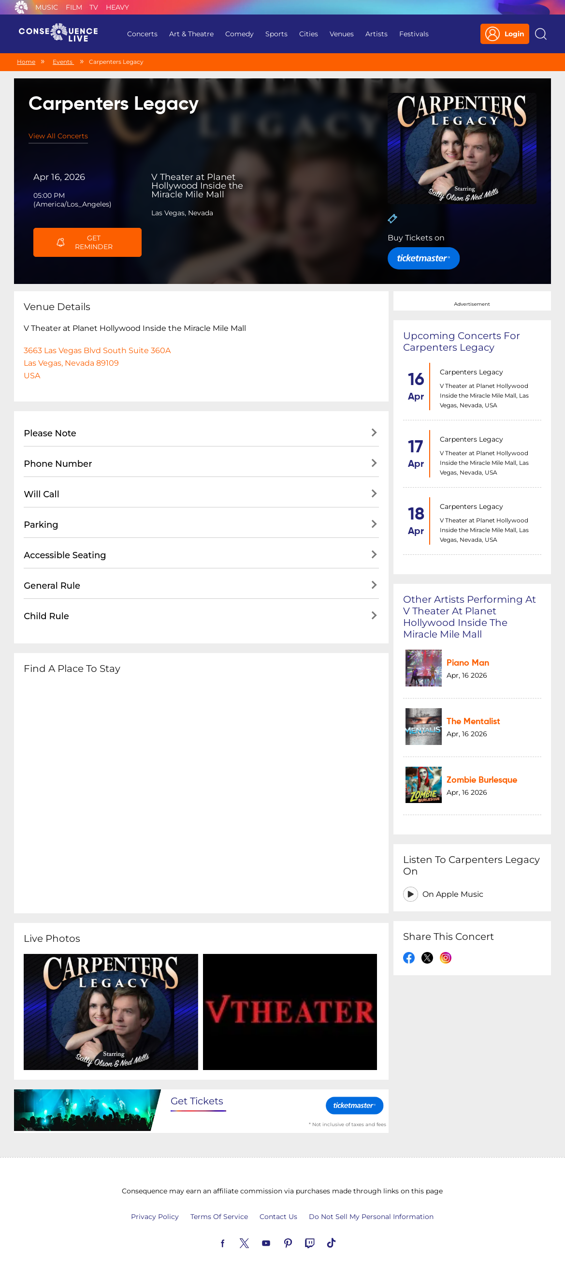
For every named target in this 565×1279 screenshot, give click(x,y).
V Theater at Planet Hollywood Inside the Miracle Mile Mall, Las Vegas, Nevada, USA (484, 395)
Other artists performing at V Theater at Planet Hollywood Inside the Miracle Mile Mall (469, 617)
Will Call (41, 494)
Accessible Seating (65, 555)
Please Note (50, 433)
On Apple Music (452, 894)
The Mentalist (473, 721)
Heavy (117, 7)
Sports (276, 34)
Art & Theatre (191, 34)
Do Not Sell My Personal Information (371, 1216)
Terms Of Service (219, 1216)
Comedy (239, 34)
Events (63, 61)
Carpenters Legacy (471, 372)
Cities (308, 34)
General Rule (52, 585)
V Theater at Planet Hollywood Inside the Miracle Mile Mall (197, 186)
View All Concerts (58, 136)
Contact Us (278, 1216)
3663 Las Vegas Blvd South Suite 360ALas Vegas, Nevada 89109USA (97, 363)
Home (26, 61)
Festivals (414, 34)
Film (74, 7)
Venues (342, 34)
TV (93, 7)
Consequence (21, 7)
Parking (41, 525)
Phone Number (58, 464)
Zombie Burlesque (482, 780)
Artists (376, 34)
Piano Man (468, 663)
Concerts (142, 34)
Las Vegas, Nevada (182, 212)
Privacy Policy (155, 1216)
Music (46, 7)
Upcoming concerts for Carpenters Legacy (461, 341)
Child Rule (46, 616)
